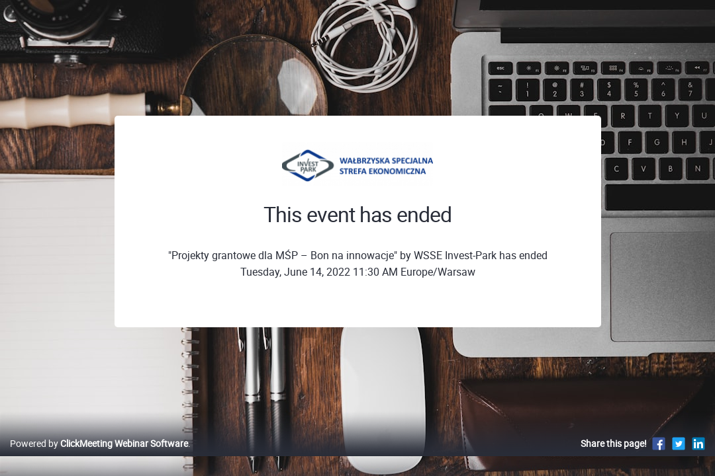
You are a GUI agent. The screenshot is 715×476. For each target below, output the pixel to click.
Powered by (99, 457)
